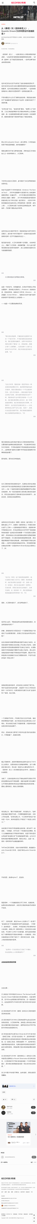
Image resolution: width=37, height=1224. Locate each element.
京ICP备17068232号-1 (5, 1200)
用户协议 (20, 1214)
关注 (33, 1107)
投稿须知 (15, 1214)
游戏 (3, 1092)
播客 (12, 1192)
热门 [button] (32, 1162)
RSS (32, 1192)
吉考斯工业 (16, 1192)
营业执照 (3, 1196)
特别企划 (10, 1135)
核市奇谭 (23, 1192)
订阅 (33, 1112)
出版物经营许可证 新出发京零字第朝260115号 (9, 1208)
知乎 (2, 1192)
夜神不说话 (9, 1106)
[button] (4, 1099)
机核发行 (28, 1192)
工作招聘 (3, 1215)
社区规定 (31, 1214)
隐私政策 (26, 1214)
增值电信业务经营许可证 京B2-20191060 (8, 1198)
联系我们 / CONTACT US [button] (6, 1214)
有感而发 (3, 24)
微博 (6, 1192)
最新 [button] (35, 1162)
